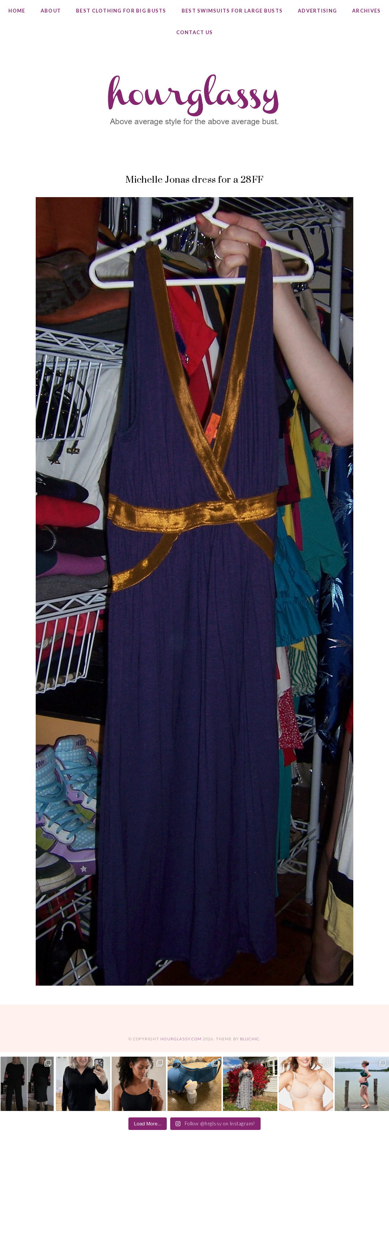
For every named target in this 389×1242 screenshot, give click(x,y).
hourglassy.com (181, 1039)
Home (16, 11)
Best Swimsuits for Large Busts (232, 11)
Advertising (317, 11)
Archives (366, 11)
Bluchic (249, 1039)
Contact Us (194, 32)
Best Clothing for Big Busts (121, 11)
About (51, 11)
